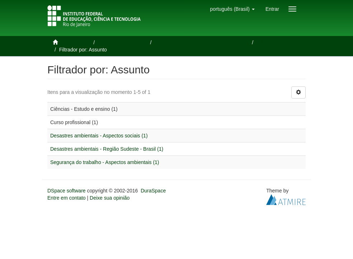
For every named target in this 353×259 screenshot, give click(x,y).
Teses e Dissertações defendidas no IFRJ (202, 42)
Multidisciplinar (274, 42)
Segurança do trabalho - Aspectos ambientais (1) (104, 162)
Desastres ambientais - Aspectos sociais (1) (99, 135)
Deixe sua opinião (110, 198)
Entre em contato (66, 198)
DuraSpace (153, 191)
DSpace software (66, 191)
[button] (232, 9)
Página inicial (75, 42)
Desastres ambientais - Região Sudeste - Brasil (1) (106, 149)
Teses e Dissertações (123, 42)
